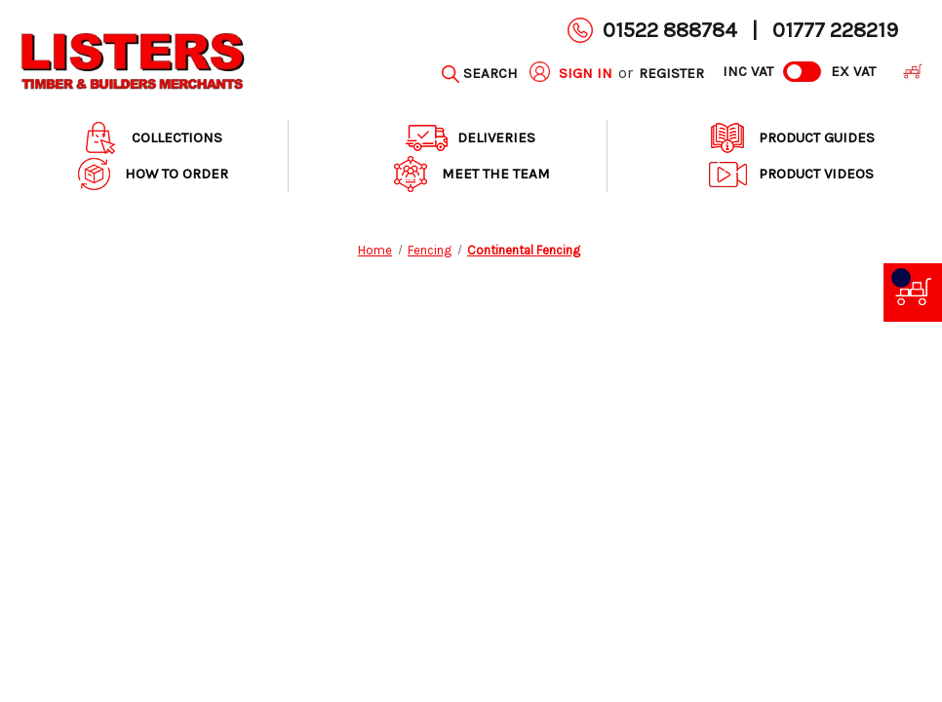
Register (671, 73)
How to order (150, 174)
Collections (151, 138)
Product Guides (791, 138)
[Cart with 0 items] (908, 73)
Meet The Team (470, 174)
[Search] (480, 73)
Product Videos (790, 174)
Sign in (585, 73)
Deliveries (470, 138)
